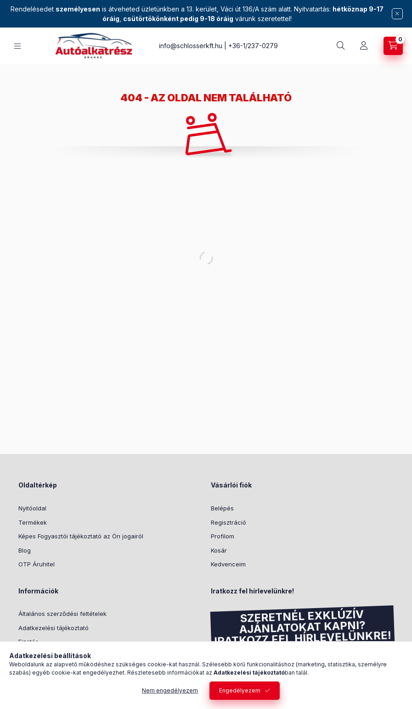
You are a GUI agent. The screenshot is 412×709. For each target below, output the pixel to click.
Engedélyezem (239, 690)
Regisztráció (228, 522)
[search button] (341, 46)
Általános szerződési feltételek (62, 613)
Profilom (222, 536)
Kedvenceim (228, 564)
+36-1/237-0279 (253, 46)
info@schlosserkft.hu (190, 46)
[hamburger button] (17, 46)
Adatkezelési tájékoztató (53, 627)
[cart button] (393, 46)
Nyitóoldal (32, 508)
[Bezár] (397, 13)
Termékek (32, 522)
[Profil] (364, 46)
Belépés (222, 508)
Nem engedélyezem (170, 690)
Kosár (219, 550)
